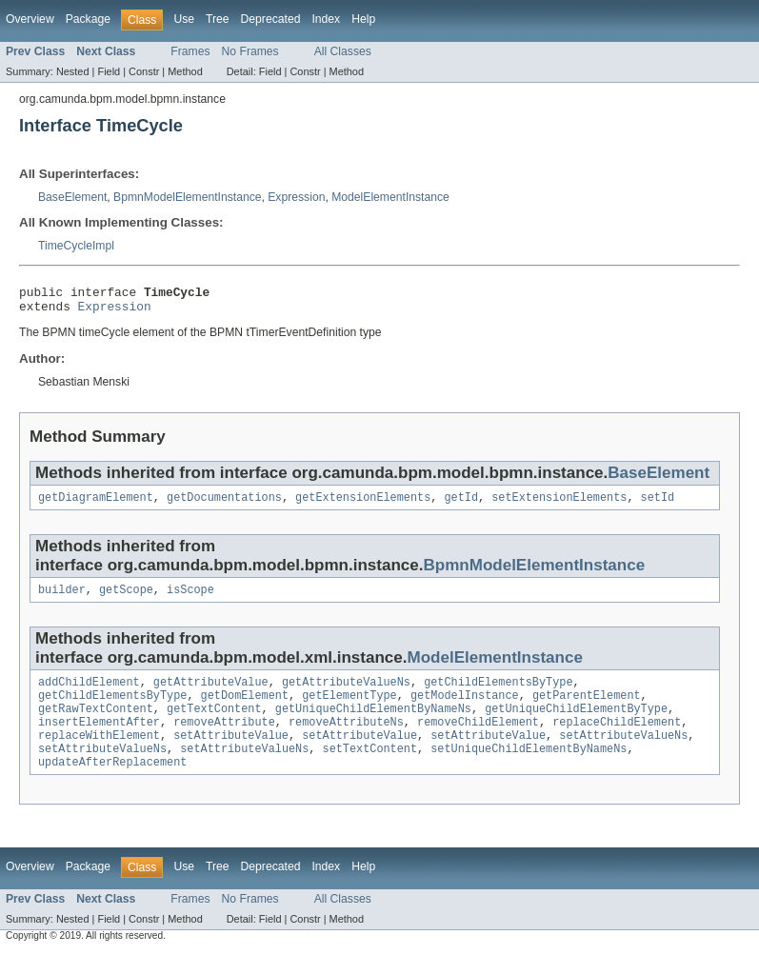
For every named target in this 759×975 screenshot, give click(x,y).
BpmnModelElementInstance (187, 197)
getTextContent (214, 723)
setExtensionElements (559, 504)
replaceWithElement (99, 754)
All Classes (342, 51)
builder (62, 599)
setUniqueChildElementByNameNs (528, 769)
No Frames (250, 51)
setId (658, 504)
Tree (218, 19)
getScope (126, 599)
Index (325, 19)
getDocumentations (224, 504)
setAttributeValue (231, 754)
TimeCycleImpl (76, 245)
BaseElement (72, 197)
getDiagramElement (95, 504)
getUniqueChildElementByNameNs (373, 723)
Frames (190, 51)
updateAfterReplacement (112, 784)
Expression (296, 197)
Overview (30, 19)
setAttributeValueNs (623, 754)
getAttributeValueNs (346, 693)
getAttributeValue (211, 693)
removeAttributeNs (346, 738)
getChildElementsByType (498, 693)
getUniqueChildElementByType (576, 723)
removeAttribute (224, 738)
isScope (190, 599)
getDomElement (245, 708)
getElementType (349, 708)
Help (363, 19)
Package (88, 19)
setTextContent (370, 769)
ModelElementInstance (390, 197)
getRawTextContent (95, 723)
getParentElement (586, 708)
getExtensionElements (362, 504)
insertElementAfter (99, 738)
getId (461, 504)
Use (183, 19)
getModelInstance (464, 708)
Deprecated (271, 19)
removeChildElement (478, 738)
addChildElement (89, 693)
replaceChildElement (616, 738)
